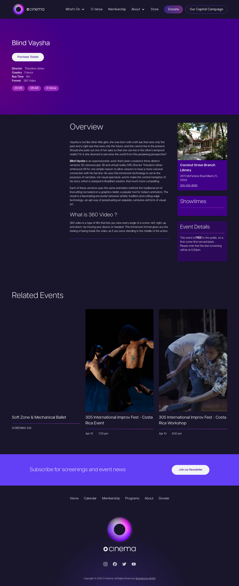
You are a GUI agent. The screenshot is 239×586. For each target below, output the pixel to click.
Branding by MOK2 (146, 578)
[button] (75, 9)
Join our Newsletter (191, 470)
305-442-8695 (188, 185)
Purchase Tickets (27, 57)
